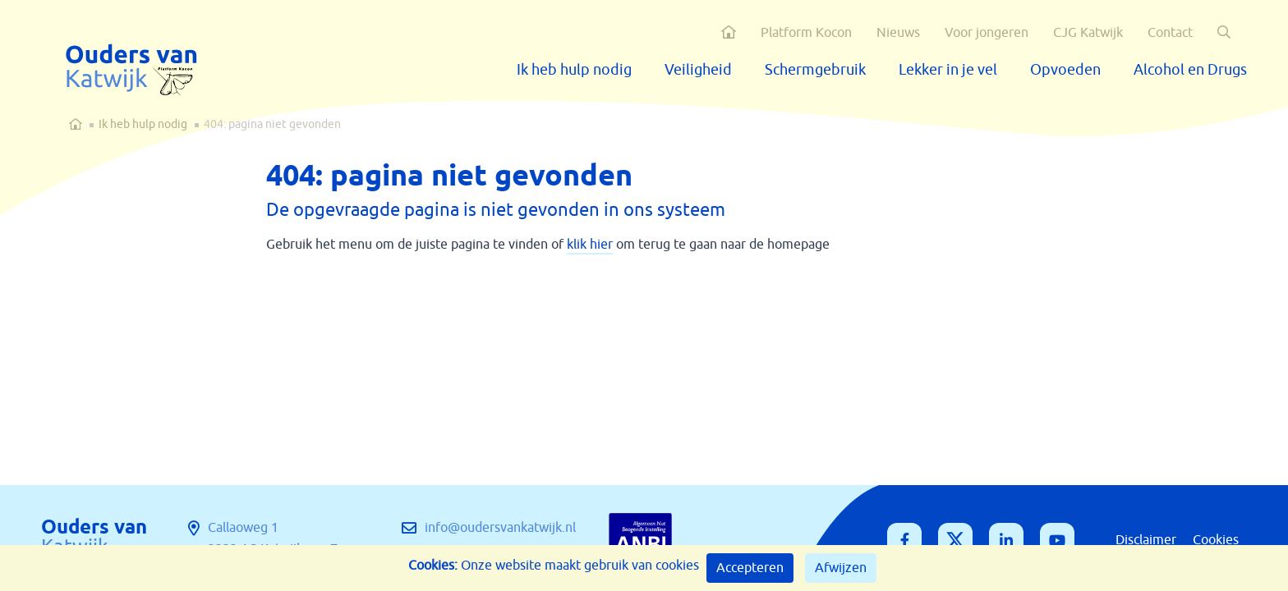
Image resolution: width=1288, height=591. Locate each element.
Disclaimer (1146, 540)
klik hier (590, 244)
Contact (1170, 33)
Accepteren (750, 568)
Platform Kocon (806, 33)
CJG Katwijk (1088, 33)
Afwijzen (841, 568)
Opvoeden (1065, 70)
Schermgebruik (815, 70)
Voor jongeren (986, 33)
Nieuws (898, 33)
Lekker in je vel (948, 70)
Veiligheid (698, 70)
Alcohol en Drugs (1190, 70)
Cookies (1216, 540)
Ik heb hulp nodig (574, 70)
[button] (1224, 32)
